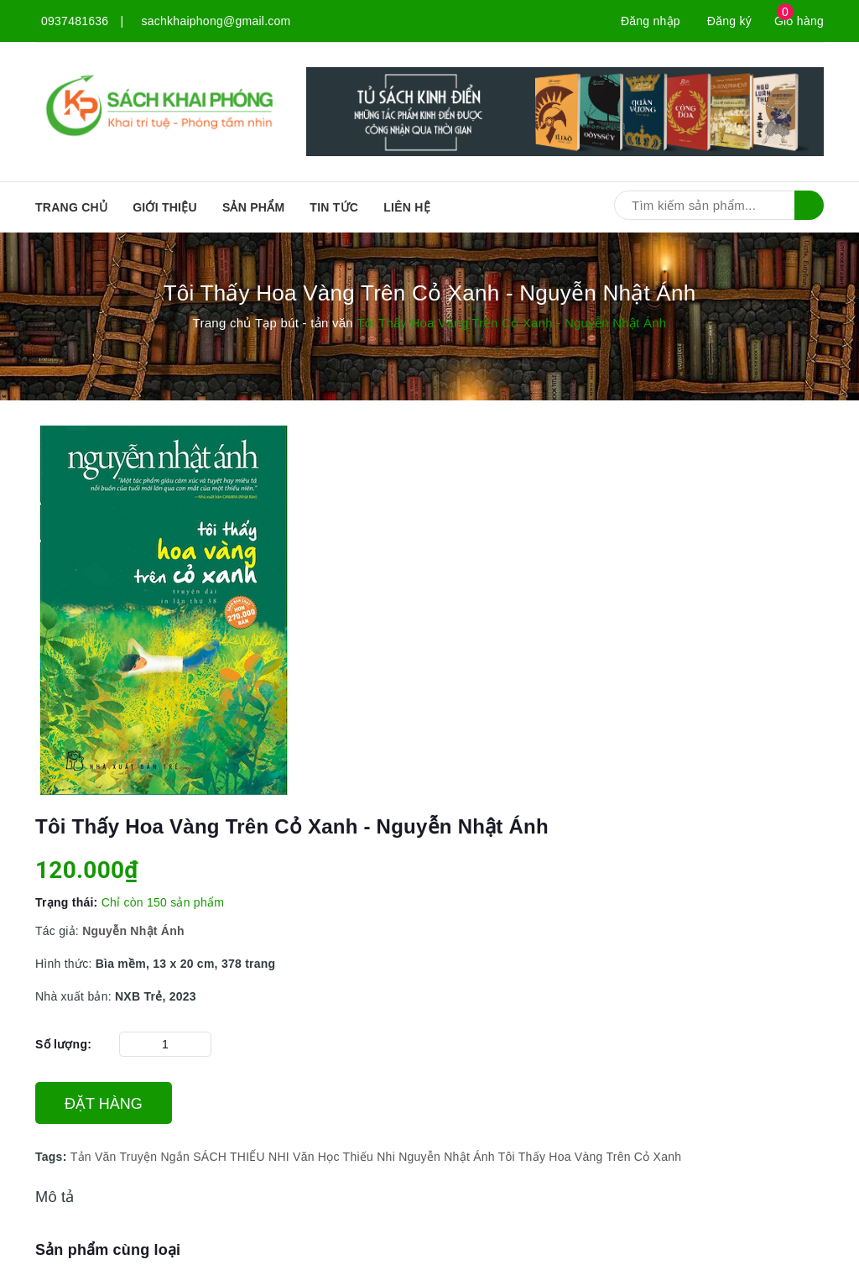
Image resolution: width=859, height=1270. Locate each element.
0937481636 (74, 21)
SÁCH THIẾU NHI (241, 1156)
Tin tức (334, 207)
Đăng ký (729, 21)
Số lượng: (63, 1044)
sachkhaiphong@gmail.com (216, 21)
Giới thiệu (165, 207)
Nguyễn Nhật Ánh (446, 1156)
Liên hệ (406, 207)
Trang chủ (71, 207)
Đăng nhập (650, 21)
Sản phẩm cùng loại (107, 1249)
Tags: (52, 1156)
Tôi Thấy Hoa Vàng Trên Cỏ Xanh (590, 1156)
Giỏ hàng (799, 21)
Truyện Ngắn (154, 1156)
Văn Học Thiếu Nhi (344, 1156)
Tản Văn (93, 1156)
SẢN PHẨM (253, 207)
